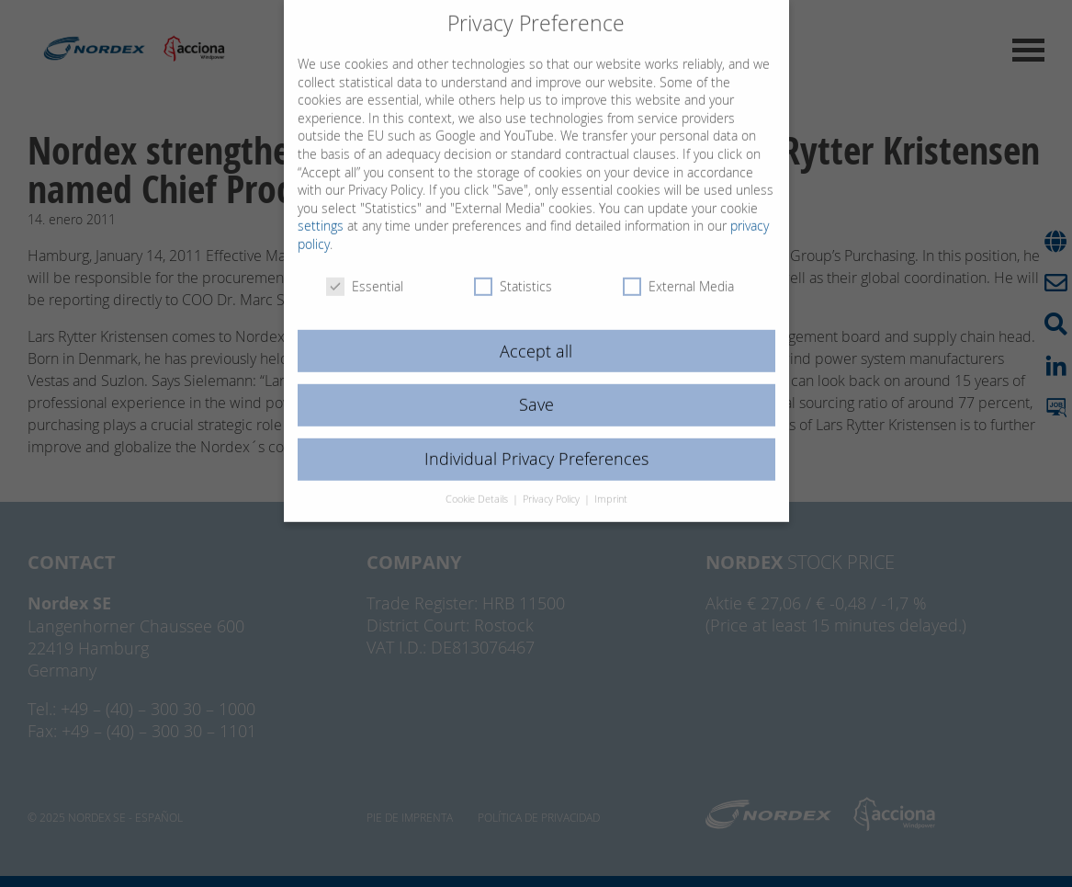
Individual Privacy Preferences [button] (536, 440)
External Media (678, 267)
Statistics (513, 267)
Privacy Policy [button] (552, 480)
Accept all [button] (536, 332)
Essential (364, 267)
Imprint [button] (610, 480)
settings (321, 207)
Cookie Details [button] (478, 480)
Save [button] (536, 386)
